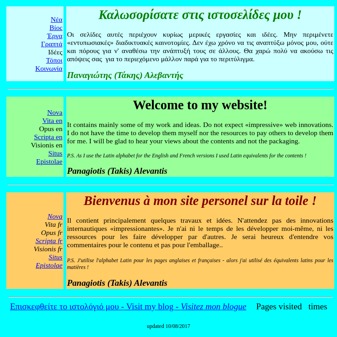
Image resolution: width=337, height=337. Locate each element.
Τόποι (54, 60)
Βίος (56, 27)
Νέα (57, 19)
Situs (55, 153)
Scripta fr (48, 240)
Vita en (52, 120)
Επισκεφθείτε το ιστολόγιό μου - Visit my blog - (128, 306)
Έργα (55, 35)
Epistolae (49, 161)
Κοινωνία (49, 68)
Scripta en (48, 137)
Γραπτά (51, 44)
